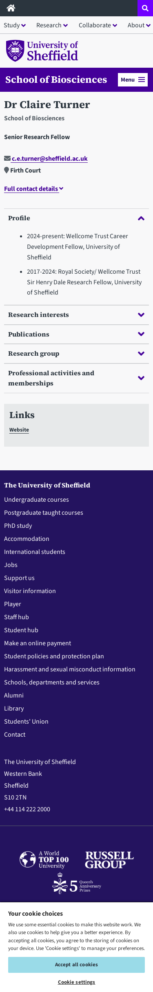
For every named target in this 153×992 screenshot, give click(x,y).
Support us (19, 578)
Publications (76, 334)
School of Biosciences (56, 79)
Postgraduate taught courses (43, 512)
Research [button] (49, 25)
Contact (14, 734)
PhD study (18, 525)
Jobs (11, 564)
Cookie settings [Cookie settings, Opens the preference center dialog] (76, 982)
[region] (76, 946)
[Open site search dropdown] (145, 8)
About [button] (136, 25)
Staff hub (16, 617)
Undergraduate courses (36, 499)
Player (12, 604)
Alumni (14, 695)
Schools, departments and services (52, 682)
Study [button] (12, 25)
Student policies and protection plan (54, 656)
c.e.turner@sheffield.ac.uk (46, 158)
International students (34, 551)
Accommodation (26, 538)
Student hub (21, 630)
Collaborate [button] (95, 25)
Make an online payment (37, 643)
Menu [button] (133, 79)
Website (19, 430)
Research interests (76, 314)
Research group (76, 353)
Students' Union (26, 721)
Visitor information (30, 591)
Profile (76, 217)
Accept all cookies (76, 964)
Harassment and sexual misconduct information (69, 669)
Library (14, 708)
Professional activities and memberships (76, 378)
